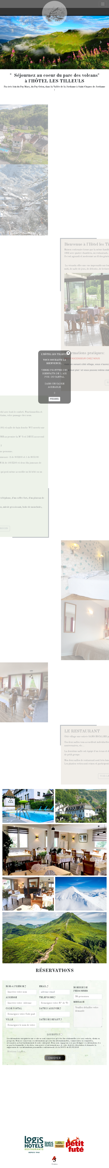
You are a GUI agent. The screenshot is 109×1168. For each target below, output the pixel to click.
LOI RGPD (53, 1035)
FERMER (54, 399)
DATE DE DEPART (50, 1020)
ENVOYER (55, 1058)
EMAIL (43, 986)
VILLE (9, 1020)
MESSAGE (78, 1002)
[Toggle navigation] (103, 12)
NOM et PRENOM (16, 986)
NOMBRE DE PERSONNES (80, 989)
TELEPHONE (47, 997)
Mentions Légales (16, 1052)
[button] (8, 42)
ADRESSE (11, 997)
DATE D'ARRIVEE (50, 1008)
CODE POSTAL (14, 1008)
